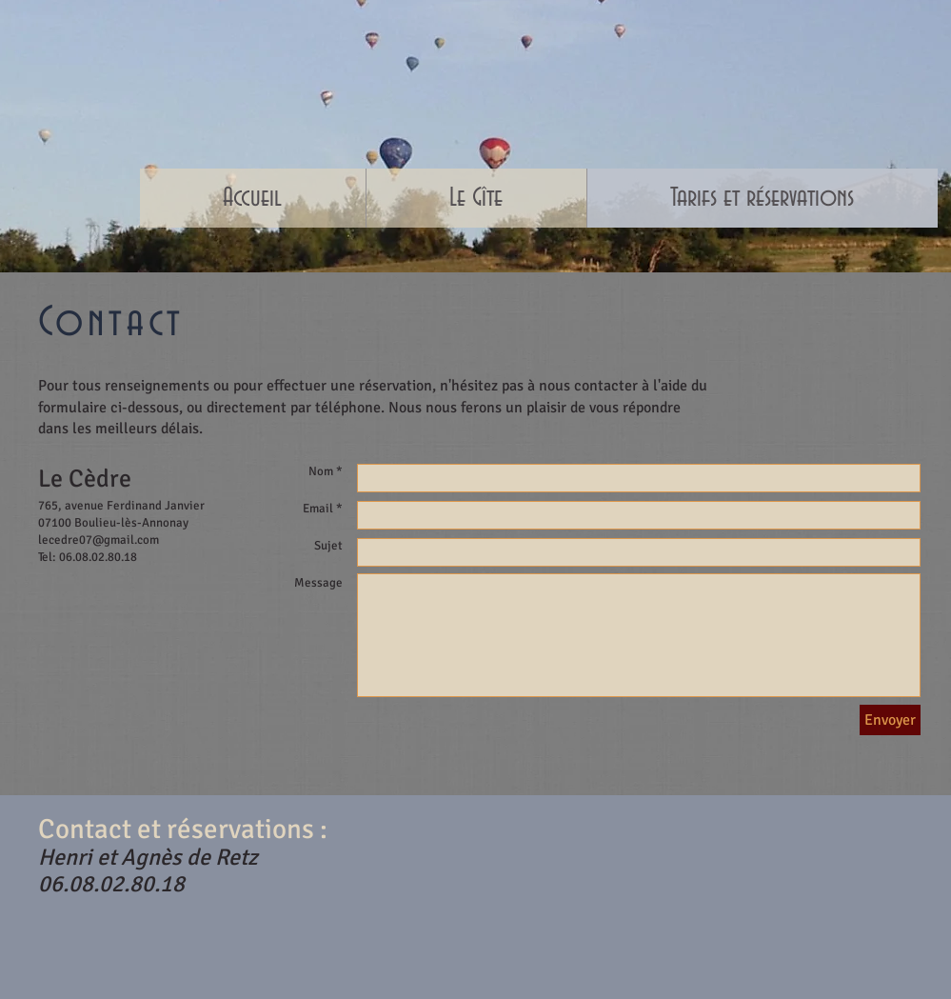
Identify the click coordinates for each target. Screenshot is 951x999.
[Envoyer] (890, 720)
